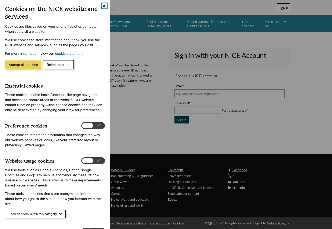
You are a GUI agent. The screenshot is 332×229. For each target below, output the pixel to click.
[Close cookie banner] (104, 5)
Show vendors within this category (35, 214)
